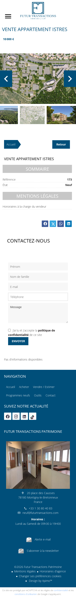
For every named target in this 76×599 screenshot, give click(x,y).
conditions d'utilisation (26, 594)
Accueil (38, 10)
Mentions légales (25, 571)
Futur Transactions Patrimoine (33, 431)
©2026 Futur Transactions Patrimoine (38, 567)
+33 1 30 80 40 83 (40, 508)
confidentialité (61, 590)
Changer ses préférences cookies (40, 576)
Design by (40, 581)
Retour (61, 144)
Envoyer (18, 341)
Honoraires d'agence (53, 571)
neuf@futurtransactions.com (40, 513)
